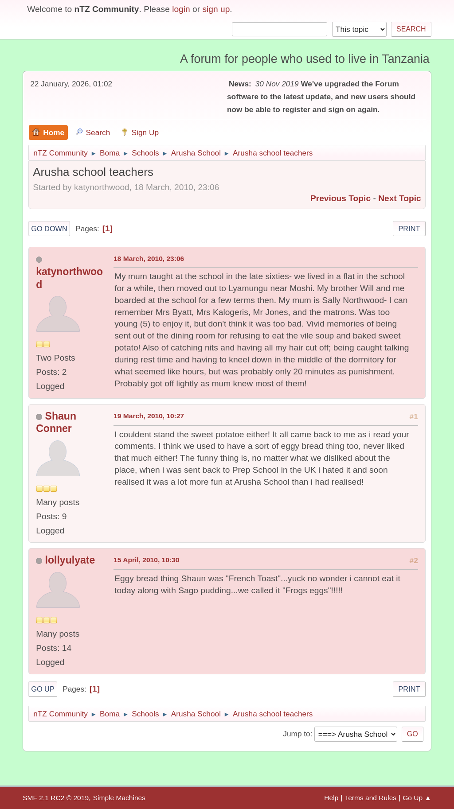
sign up (216, 9)
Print (409, 229)
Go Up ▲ (417, 797)
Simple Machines (119, 797)
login (181, 9)
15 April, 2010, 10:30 (146, 560)
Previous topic (340, 198)
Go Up (43, 689)
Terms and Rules (370, 797)
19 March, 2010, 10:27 (149, 416)
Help (331, 797)
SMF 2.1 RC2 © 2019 (56, 797)
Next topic (399, 198)
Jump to (296, 733)
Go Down (49, 229)
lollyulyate (70, 560)
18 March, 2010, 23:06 (149, 258)
